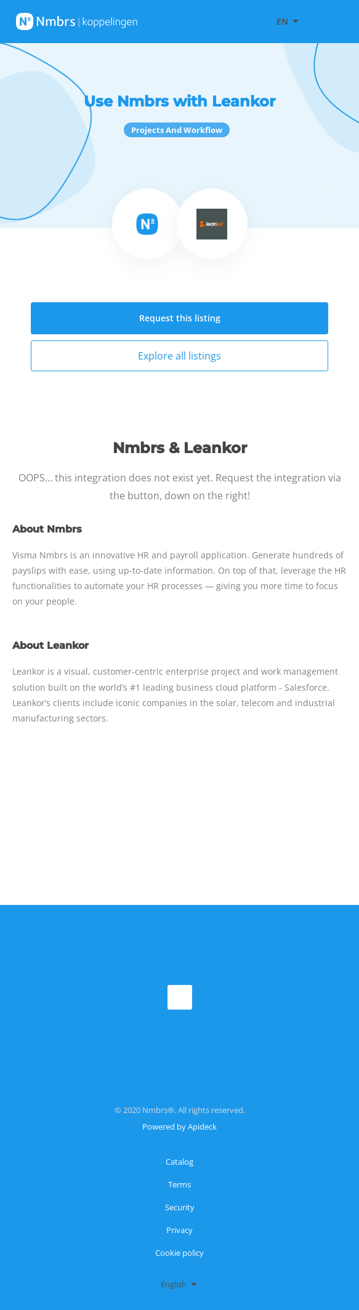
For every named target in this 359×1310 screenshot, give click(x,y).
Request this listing (179, 318)
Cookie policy (179, 1252)
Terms (179, 1184)
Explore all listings (179, 356)
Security (180, 1207)
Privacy (179, 1230)
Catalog (179, 1161)
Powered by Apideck (179, 1126)
